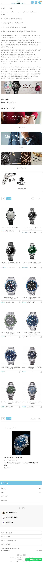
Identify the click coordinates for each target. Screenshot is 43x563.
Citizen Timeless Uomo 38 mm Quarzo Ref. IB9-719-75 (32, 367)
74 (39, 198)
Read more (7, 468)
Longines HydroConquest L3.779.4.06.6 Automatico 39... (32, 263)
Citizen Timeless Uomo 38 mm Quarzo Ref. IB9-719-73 (32, 402)
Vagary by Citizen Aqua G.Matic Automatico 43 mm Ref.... (10, 298)
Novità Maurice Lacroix (13, 458)
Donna (3, 488)
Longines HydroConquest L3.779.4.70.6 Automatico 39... (32, 228)
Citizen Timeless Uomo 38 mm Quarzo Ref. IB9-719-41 (11, 402)
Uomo (3, 492)
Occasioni (4, 496)
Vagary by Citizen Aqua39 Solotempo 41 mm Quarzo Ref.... (32, 298)
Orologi (5, 483)
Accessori (4, 500)
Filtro (9, 198)
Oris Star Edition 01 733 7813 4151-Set (11, 227)
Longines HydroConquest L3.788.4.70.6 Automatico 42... (11, 263)
